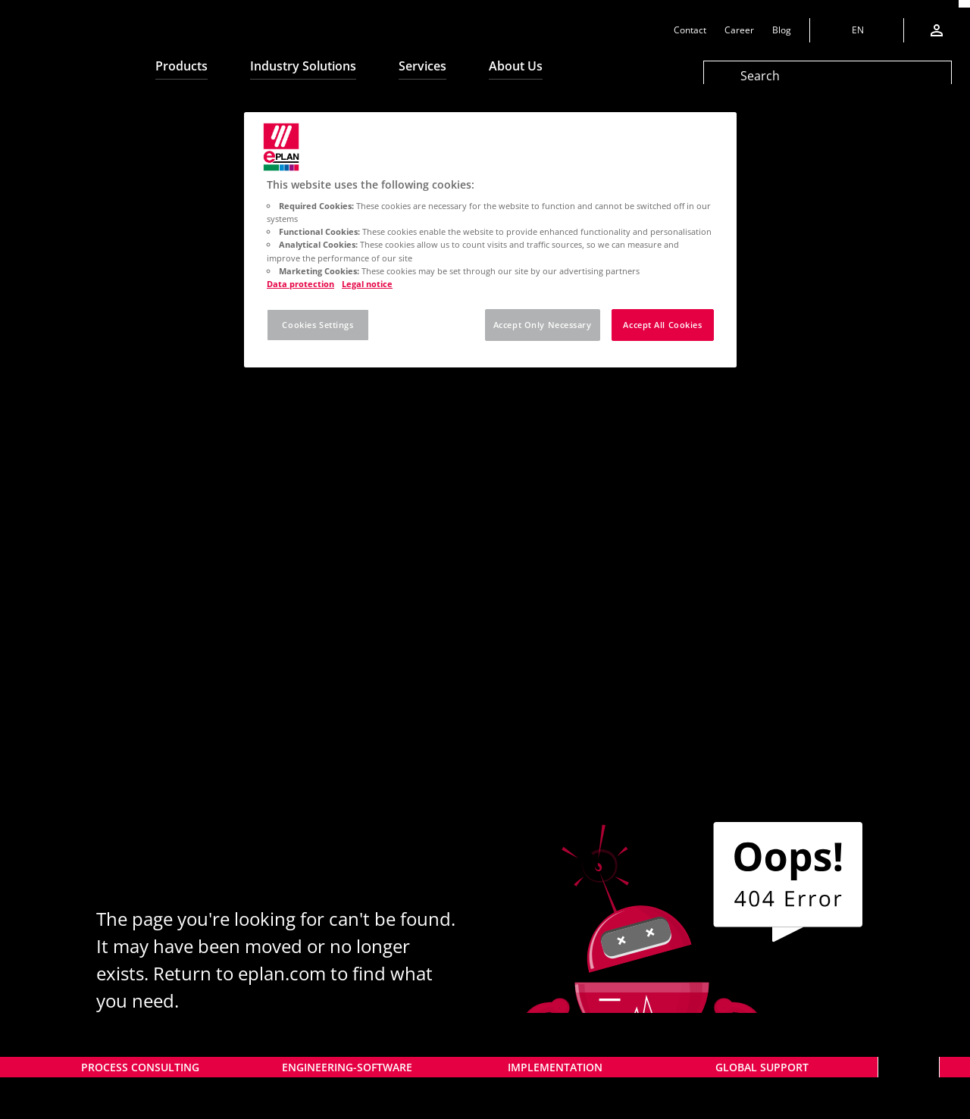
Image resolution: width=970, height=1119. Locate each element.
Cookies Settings (317, 324)
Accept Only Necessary (542, 324)
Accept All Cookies (662, 324)
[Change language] (856, 30)
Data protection (300, 283)
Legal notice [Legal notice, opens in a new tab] (367, 283)
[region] (490, 239)
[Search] (827, 76)
